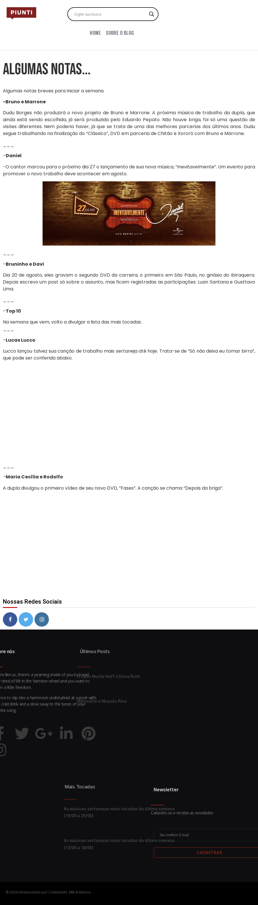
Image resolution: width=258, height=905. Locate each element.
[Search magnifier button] (152, 14)
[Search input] (110, 14)
